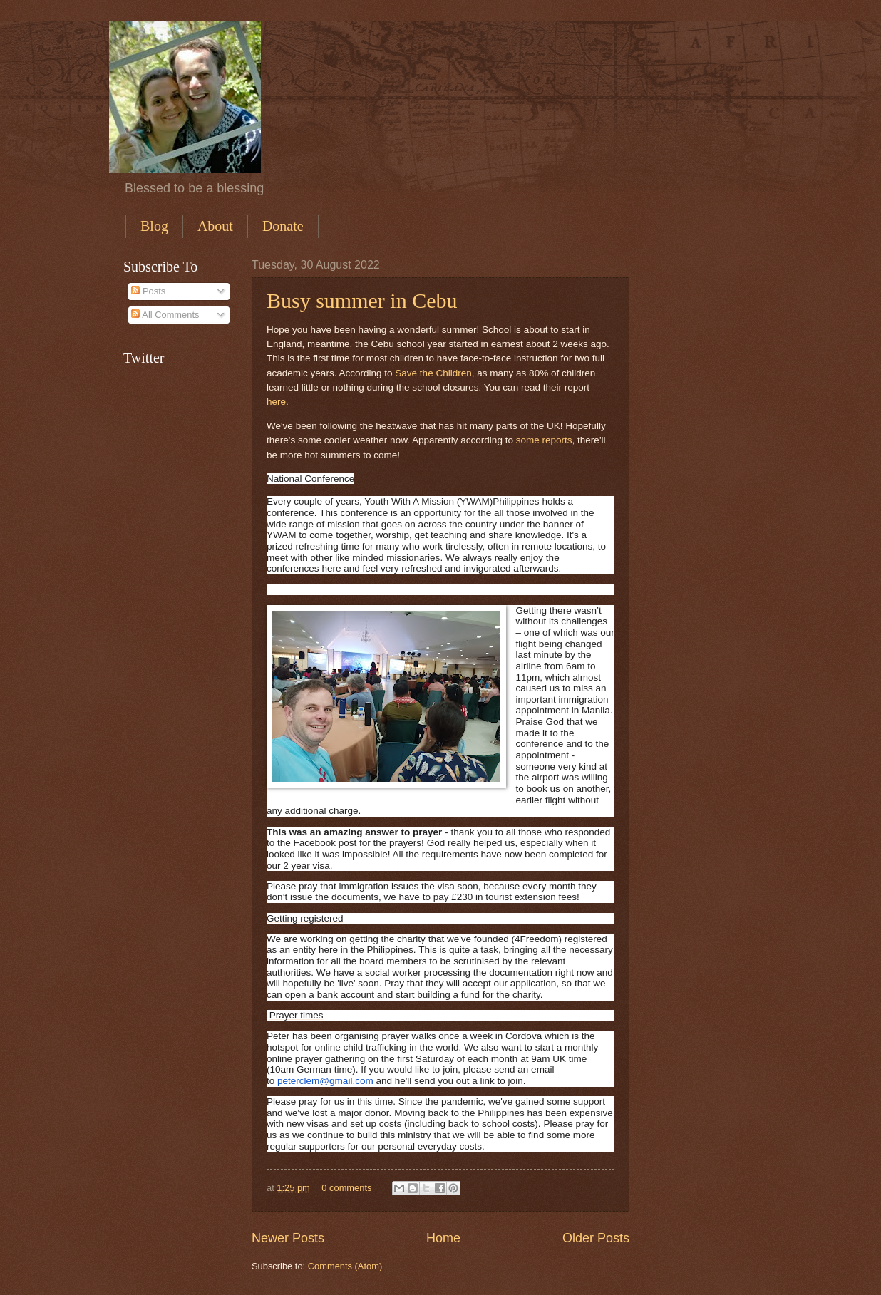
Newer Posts (288, 1238)
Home (443, 1238)
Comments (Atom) (345, 1266)
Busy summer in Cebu (362, 300)
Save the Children (433, 373)
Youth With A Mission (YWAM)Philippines (451, 501)
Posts (148, 291)
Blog (154, 226)
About (215, 226)
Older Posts (595, 1238)
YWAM (282, 535)
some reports (544, 440)
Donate (283, 226)
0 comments (346, 1187)
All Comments (165, 314)
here (276, 401)
